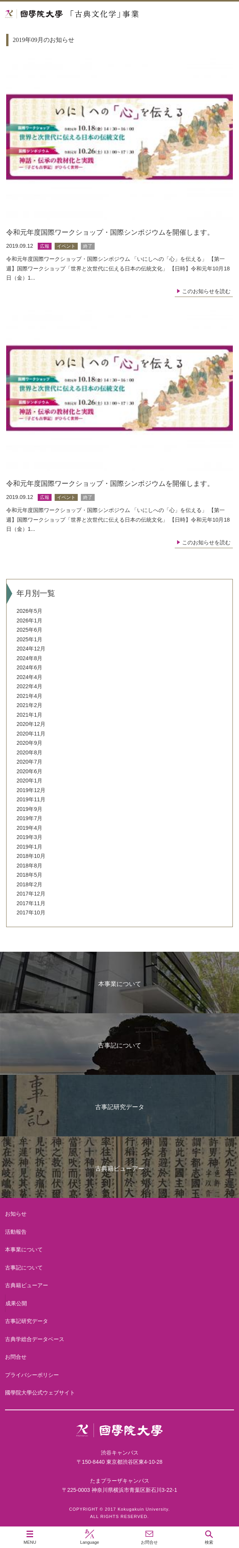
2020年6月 (29, 771)
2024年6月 (29, 667)
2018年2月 (29, 884)
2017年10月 (31, 912)
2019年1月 (29, 847)
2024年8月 (29, 658)
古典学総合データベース (34, 1339)
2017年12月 (31, 894)
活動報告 (16, 1232)
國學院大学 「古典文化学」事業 (101, 14)
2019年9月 (29, 809)
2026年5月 (29, 611)
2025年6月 (29, 630)
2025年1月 (29, 639)
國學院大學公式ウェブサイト (40, 1393)
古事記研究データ (119, 1107)
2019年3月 (29, 837)
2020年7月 (29, 762)
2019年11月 (31, 799)
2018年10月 (31, 856)
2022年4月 (29, 686)
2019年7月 (29, 818)
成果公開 (16, 1303)
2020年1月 (29, 780)
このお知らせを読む (206, 291)
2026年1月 (29, 620)
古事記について (119, 1045)
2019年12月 (31, 790)
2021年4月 (29, 696)
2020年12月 (31, 724)
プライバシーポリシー (32, 1375)
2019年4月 (29, 828)
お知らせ (16, 1214)
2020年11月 (31, 734)
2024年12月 (31, 649)
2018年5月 (29, 875)
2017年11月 (31, 903)
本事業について (119, 984)
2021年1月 (29, 715)
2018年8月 (29, 865)
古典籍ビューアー (119, 1168)
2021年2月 (29, 705)
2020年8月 (29, 752)
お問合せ (16, 1357)
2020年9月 (29, 743)
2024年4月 (29, 677)
